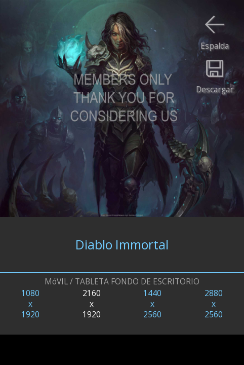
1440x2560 (152, 304)
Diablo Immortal (122, 244)
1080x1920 (30, 304)
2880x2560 (214, 304)
